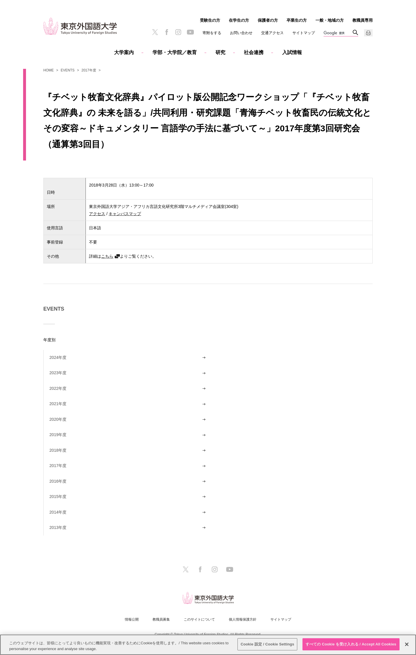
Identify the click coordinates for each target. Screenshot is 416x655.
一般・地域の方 (329, 20)
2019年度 (57, 434)
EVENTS (68, 70)
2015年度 (57, 496)
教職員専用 (362, 20)
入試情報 (292, 52)
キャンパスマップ (125, 213)
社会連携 (253, 52)
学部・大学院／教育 (175, 52)
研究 (220, 52)
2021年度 (57, 403)
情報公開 (132, 619)
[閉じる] (406, 644)
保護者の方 (268, 20)
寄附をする (212, 33)
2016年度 (57, 481)
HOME (48, 70)
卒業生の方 (297, 20)
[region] (208, 644)
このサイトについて (199, 619)
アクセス (97, 213)
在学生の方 (239, 20)
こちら (107, 256)
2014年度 (57, 512)
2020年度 (57, 419)
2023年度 (57, 372)
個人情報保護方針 (243, 619)
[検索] (338, 33)
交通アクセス (272, 33)
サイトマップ (303, 33)
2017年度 (88, 70)
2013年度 (57, 527)
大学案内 (124, 52)
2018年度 (57, 450)
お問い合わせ (241, 33)
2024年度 (57, 357)
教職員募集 (161, 619)
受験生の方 (210, 20)
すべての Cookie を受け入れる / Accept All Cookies (351, 644)
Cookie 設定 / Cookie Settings (267, 644)
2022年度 (57, 388)
